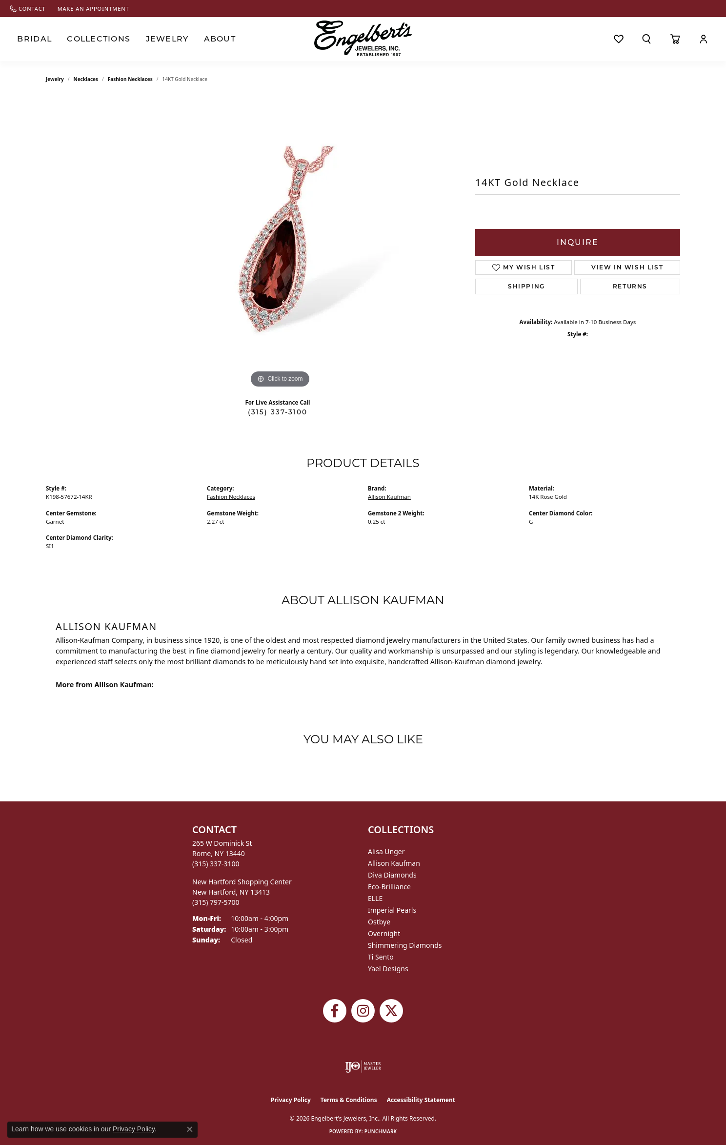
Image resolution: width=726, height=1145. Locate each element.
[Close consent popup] (190, 1129)
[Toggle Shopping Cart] (675, 39)
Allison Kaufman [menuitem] (394, 863)
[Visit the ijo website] (363, 1066)
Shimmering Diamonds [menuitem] (405, 945)
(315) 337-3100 (277, 412)
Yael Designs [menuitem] (388, 968)
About (207, 39)
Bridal (33, 39)
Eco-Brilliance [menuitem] (389, 886)
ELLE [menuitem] (375, 898)
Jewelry (157, 39)
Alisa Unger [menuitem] (386, 851)
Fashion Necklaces (130, 79)
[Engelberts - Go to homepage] (363, 38)
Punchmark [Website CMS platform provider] (380, 1131)
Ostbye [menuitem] (379, 921)
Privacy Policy (291, 1100)
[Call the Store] (216, 863)
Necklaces (86, 79)
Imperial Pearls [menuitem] (392, 910)
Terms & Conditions (349, 1100)
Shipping (526, 286)
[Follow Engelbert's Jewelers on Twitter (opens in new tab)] (391, 1010)
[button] (647, 39)
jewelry (55, 79)
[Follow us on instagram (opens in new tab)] (363, 1010)
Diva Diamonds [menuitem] (392, 874)
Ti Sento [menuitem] (381, 956)
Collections (93, 39)
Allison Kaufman (389, 496)
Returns (630, 286)
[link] (28, 8)
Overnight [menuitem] (384, 933)
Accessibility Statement (421, 1100)
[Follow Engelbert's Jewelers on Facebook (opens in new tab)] (334, 1010)
